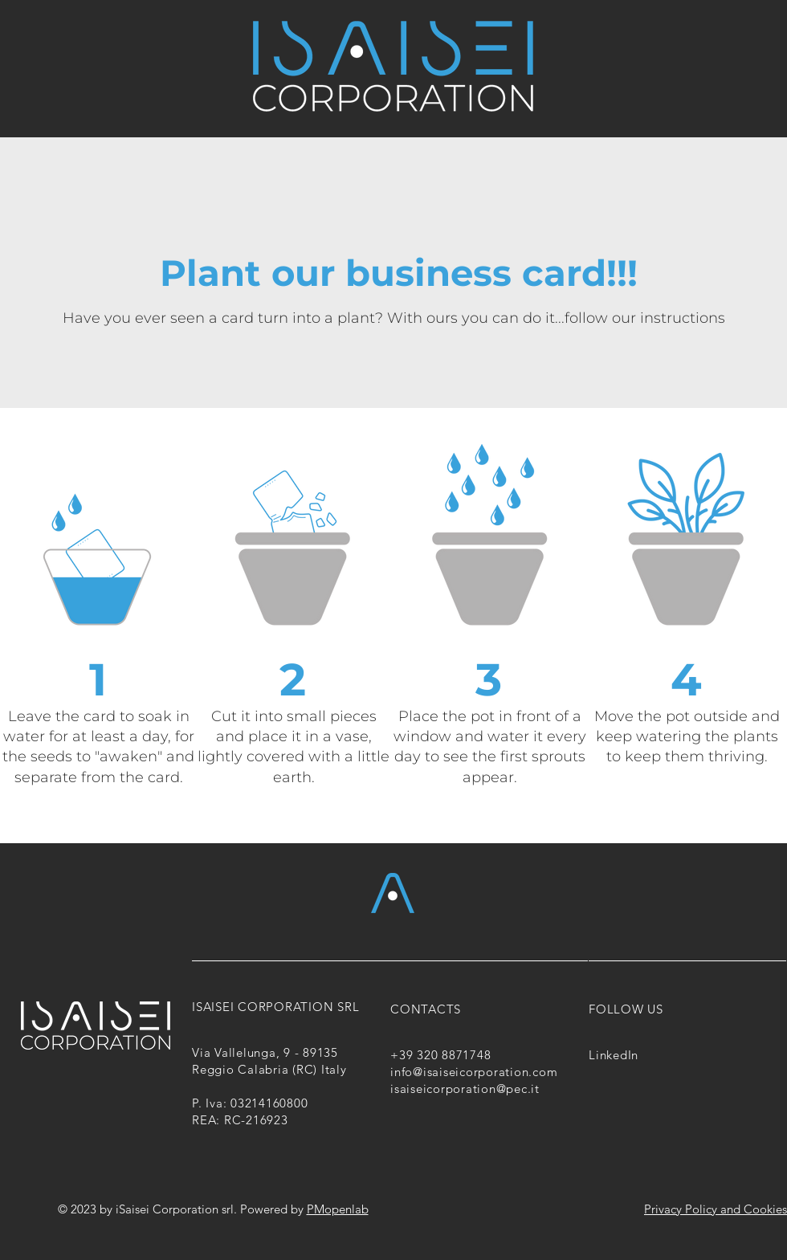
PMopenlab (338, 1209)
